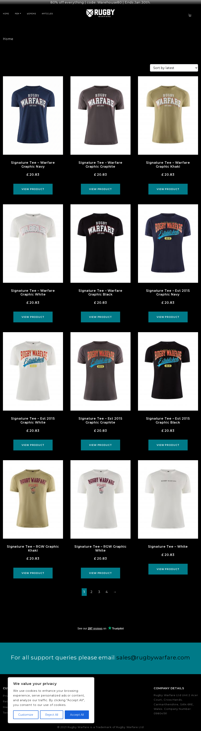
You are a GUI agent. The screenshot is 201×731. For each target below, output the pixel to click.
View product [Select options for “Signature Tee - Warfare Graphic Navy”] (33, 186)
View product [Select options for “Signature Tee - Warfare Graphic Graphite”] (100, 186)
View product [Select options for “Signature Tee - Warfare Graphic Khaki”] (168, 186)
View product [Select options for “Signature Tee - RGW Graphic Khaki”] (33, 569)
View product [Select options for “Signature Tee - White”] (168, 566)
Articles (47, 10)
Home (6, 10)
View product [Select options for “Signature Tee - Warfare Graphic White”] (33, 313)
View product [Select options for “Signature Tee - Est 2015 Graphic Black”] (168, 441)
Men (17, 10)
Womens (31, 10)
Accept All (77, 714)
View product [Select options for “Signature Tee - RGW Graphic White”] (100, 569)
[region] (51, 700)
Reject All (51, 714)
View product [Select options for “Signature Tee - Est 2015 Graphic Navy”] (168, 313)
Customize (25, 714)
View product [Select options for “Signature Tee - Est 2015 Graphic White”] (33, 441)
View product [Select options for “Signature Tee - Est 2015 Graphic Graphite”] (100, 441)
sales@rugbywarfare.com (153, 654)
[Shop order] (174, 64)
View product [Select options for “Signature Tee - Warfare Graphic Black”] (100, 313)
